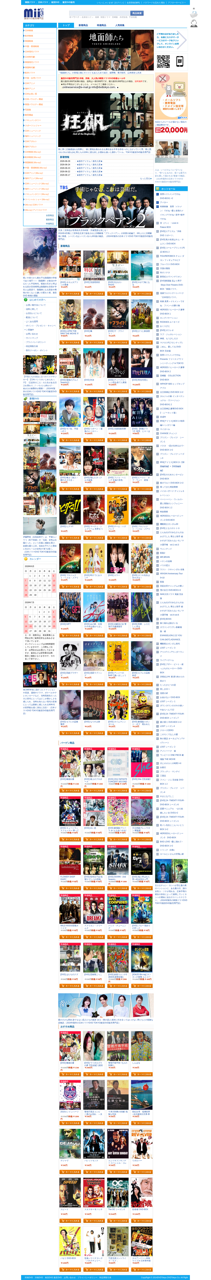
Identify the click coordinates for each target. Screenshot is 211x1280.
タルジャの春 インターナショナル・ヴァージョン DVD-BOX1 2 (172, 400)
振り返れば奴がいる (169, 623)
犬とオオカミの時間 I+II (170, 763)
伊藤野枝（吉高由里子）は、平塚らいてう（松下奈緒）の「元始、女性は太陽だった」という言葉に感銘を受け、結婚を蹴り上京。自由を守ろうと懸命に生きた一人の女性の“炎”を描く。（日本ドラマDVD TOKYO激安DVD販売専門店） (40, 546)
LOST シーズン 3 (167, 648)
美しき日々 (165, 689)
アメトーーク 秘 (168, 751)
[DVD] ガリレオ (167, 330)
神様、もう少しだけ (169, 338)
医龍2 (162, 553)
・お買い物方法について (35, 305)
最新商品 (50, 219)
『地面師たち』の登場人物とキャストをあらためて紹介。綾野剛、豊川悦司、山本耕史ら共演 (99, 73)
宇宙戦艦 (133, 17)
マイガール (165, 429)
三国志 (163, 776)
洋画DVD (39, 1277)
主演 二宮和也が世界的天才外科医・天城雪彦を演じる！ (83, 230)
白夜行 (163, 767)
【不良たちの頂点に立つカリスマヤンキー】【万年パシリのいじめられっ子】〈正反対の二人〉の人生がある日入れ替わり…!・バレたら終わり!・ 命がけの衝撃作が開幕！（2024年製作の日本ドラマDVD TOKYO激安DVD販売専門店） (40, 385)
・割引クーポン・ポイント (36, 350)
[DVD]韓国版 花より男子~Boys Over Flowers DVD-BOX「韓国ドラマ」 (171, 285)
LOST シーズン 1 (167, 701)
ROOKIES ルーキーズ (170, 322)
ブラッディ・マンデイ (170, 771)
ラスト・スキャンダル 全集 (172, 569)
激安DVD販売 (68, 2)
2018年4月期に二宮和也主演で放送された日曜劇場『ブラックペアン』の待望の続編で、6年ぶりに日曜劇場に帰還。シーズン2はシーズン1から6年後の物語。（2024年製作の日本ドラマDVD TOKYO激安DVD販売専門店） (105, 236)
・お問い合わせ (31, 334)
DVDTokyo (162, 1277)
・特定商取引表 (31, 346)
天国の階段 (165, 268)
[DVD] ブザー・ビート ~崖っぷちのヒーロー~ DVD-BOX (171, 668)
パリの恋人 (165, 565)
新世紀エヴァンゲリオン (171, 276)
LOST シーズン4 (167, 726)
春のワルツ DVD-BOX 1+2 (171, 483)
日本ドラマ (43, 2)
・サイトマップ (31, 338)
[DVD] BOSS (165, 619)
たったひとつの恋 (168, 685)
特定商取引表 (105, 1277)
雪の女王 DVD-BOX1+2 (170, 590)
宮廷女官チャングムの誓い (172, 586)
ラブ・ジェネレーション (171, 334)
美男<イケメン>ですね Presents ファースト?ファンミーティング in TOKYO (171, 359)
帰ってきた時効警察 (169, 487)
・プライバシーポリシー (35, 342)
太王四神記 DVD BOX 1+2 (171, 392)
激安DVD (58, 1277)
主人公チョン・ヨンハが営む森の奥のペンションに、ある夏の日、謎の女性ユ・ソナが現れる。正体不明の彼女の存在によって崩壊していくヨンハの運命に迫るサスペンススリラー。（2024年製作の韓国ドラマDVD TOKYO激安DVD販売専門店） (171, 894)
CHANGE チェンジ (168, 433)
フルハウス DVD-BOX (170, 264)
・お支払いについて (33, 313)
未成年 (163, 417)
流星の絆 (164, 693)
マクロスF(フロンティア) (171, 342)
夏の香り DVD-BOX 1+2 (170, 722)
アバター (164, 202)
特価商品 (50, 224)
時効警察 (164, 512)
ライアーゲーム (167, 660)
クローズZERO (166, 730)
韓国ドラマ (30, 2)
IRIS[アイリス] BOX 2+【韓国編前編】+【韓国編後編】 (172, 466)
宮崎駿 (115, 17)
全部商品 (50, 215)
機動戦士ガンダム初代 (170, 644)
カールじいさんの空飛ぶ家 (172, 854)
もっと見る (146, 178)
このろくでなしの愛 (169, 734)
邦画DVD (29, 1277)
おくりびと (165, 326)
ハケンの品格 (166, 561)
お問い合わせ (70, 1277)
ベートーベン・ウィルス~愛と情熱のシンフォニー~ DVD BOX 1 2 (171, 503)
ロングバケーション (169, 318)
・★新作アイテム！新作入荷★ (89, 161)
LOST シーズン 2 (167, 747)
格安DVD (55, 2)
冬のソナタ (165, 272)
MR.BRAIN (165, 557)
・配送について (31, 317)
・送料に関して (31, 309)
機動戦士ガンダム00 (169, 524)
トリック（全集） (168, 850)
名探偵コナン (87, 17)
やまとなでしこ (167, 796)
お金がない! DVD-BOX (170, 697)
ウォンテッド (166, 549)
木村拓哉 (123, 17)
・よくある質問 (31, 321)
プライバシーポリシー (87, 1277)
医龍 (162, 582)
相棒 (97, 17)
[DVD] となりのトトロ (170, 528)
